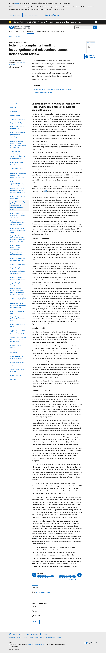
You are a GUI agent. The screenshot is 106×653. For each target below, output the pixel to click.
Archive (19, 637)
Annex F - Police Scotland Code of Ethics (17, 370)
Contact (25, 637)
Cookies (31, 637)
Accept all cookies (15, 15)
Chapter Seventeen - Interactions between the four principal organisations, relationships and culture (17, 238)
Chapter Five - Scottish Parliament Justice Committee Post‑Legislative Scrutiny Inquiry (18, 144)
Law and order (25, 66)
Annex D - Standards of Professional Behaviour (16, 357)
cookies (16, 3)
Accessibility (12, 637)
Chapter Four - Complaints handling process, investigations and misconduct (17, 135)
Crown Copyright (39, 637)
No (36, 611)
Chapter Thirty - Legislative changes (17, 325)
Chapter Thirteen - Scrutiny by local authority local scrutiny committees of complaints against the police (17, 205)
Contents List (14, 104)
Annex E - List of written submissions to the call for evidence (17, 364)
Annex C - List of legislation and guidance (18, 351)
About (10, 32)
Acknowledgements (15, 111)
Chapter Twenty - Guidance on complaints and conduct (17, 259)
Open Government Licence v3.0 (35, 644)
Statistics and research (42, 32)
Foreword (13, 108)
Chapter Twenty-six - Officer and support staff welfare (18, 299)
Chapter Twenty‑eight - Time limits (18, 312)
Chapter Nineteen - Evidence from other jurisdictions (18, 253)
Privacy (59, 637)
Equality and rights (16, 66)
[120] (45, 190)
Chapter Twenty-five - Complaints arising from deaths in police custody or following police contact (17, 291)
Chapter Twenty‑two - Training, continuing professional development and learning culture (17, 270)
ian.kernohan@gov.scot (43, 592)
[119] (43, 113)
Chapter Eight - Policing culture (16, 169)
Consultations (55, 32)
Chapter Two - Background (17, 123)
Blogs (62, 32)
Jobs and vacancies (50, 637)
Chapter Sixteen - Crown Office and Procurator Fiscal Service (17, 230)
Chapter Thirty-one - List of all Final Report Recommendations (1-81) (17, 332)
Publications (30, 32)
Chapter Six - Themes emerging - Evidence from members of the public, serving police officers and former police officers (17, 154)
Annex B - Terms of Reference (15, 346)
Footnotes (13, 379)
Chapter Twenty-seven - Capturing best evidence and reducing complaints (18, 305)
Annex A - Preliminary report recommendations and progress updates (18, 339)
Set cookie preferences (51, 15)
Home (10, 36)
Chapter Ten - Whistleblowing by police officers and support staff (17, 183)
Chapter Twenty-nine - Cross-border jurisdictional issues (17, 318)
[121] (37, 538)
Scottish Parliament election (23, 22)
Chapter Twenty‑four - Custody (16, 284)
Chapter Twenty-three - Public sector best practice (17, 278)
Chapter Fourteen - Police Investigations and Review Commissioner (17, 215)
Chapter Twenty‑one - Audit (17, 264)
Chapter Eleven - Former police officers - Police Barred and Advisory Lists (17, 190)
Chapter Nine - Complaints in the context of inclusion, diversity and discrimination (18, 175)
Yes (36, 607)
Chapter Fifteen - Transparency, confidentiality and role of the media (18, 222)
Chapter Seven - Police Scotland (16, 163)
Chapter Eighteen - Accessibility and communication (15, 247)
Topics (17, 32)
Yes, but (37, 615)
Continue (35, 622)
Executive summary (15, 115)
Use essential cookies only (33, 15)
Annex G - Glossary (15, 375)
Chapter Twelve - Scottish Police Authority (17, 197)
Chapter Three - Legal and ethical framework (17, 127)
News (22, 32)
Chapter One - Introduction (17, 119)
